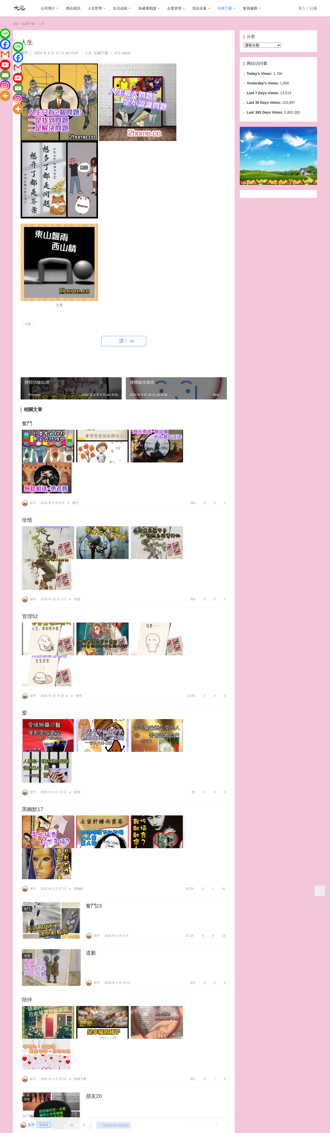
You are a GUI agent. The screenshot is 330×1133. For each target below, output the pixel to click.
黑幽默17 (32, 679)
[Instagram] (5, 85)
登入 (302, 8)
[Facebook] (5, 44)
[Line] (5, 34)
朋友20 (94, 902)
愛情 (77, 662)
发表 (215, 1054)
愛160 (29, 949)
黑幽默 (78, 726)
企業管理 (174, 8)
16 (222, 773)
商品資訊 (73, 8)
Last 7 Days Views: (263, 93)
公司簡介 (48, 8)
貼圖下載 (225, 8)
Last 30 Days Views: (264, 102)
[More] (5, 96)
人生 (88, 53)
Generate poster (112, 1125)
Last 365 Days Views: (265, 112)
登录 (28, 1054)
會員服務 (250, 8)
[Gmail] (5, 54)
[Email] (5, 75)
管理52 (30, 551)
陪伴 (27, 838)
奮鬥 (27, 424)
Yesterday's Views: (263, 83)
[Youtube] (5, 65)
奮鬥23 (94, 743)
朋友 (27, 905)
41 (222, 726)
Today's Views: (260, 74)
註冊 (313, 8)
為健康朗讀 (147, 8)
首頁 (16, 24)
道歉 (91, 791)
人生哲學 (95, 8)
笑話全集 (199, 8)
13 (222, 996)
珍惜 (27, 487)
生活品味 (120, 8)
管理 (79, 598)
